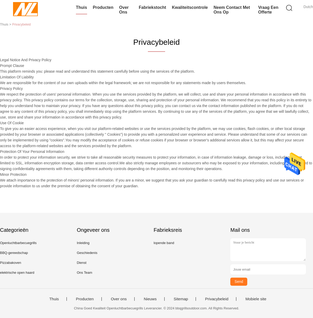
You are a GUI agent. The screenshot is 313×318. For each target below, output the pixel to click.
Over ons (124, 9)
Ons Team (84, 273)
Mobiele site (255, 299)
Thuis (81, 7)
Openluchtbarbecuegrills (18, 243)
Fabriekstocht (152, 7)
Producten (103, 7)
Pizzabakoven (10, 263)
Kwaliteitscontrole (190, 7)
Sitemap (181, 299)
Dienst (81, 263)
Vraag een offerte (268, 9)
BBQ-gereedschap (14, 253)
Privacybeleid (216, 299)
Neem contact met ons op (232, 9)
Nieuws (150, 299)
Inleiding (83, 243)
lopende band (164, 243)
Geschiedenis (87, 253)
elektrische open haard (17, 273)
